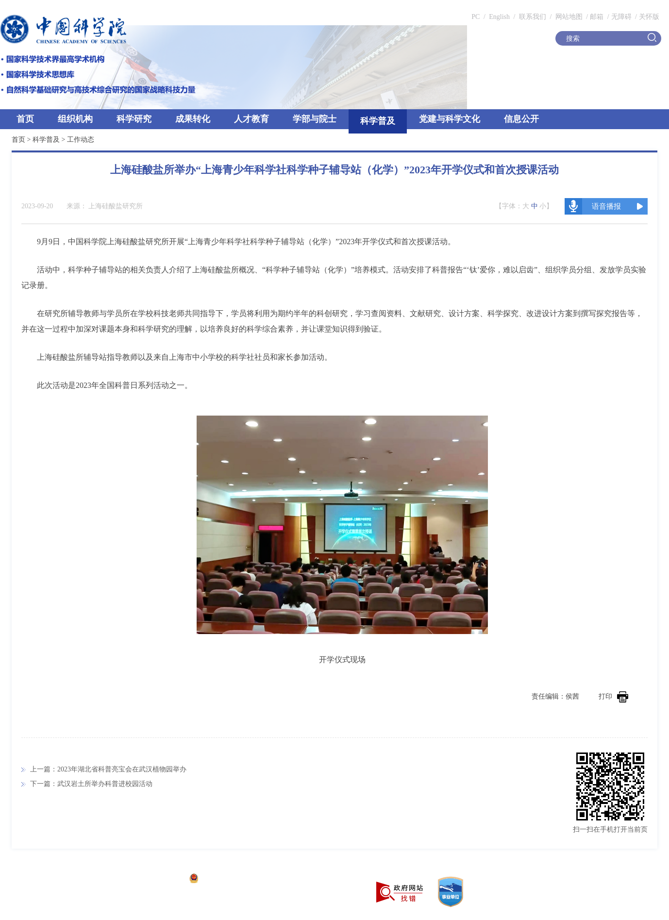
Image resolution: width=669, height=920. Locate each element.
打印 (613, 696)
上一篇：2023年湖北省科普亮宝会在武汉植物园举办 (108, 769)
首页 (25, 119)
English (499, 16)
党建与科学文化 (449, 119)
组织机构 (75, 119)
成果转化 (192, 119)
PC (475, 16)
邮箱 (596, 16)
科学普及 (377, 121)
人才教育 (251, 119)
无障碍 (621, 16)
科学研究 (134, 119)
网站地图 (568, 16)
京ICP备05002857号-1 (151, 879)
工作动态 (80, 139)
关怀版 (649, 16)
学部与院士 (314, 119)
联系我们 (532, 16)
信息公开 (521, 119)
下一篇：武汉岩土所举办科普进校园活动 (91, 783)
